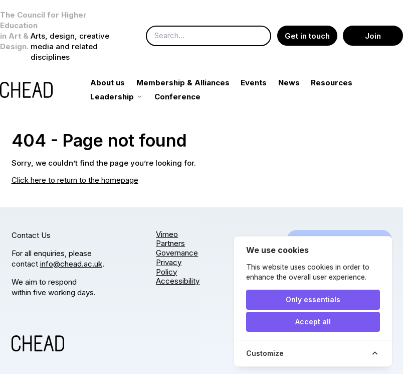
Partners (170, 243)
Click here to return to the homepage (75, 180)
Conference (189, 96)
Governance (177, 253)
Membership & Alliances (194, 82)
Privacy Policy (168, 267)
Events (265, 82)
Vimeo (167, 234)
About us (119, 82)
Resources (343, 82)
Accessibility (177, 281)
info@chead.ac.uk (71, 264)
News (300, 82)
